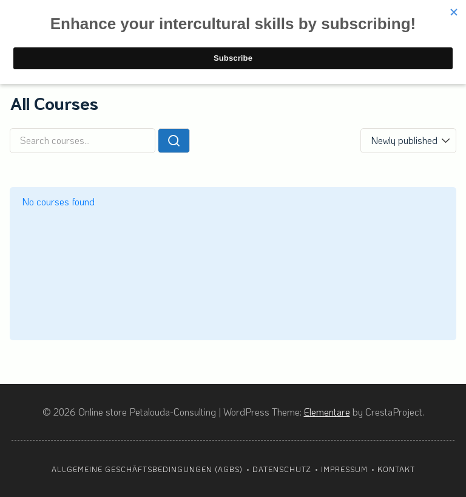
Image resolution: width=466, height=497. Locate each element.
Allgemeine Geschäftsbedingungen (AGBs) (147, 469)
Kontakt (396, 469)
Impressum (344, 469)
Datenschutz (281, 469)
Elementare (327, 411)
